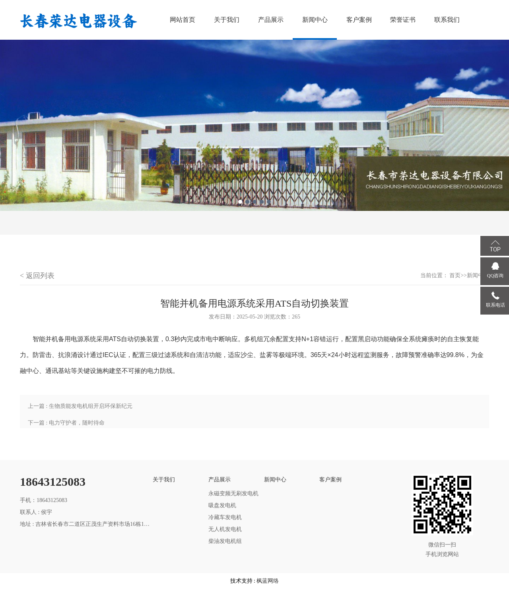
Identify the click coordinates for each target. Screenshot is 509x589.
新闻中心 (315, 19)
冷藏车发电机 (225, 517)
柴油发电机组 (225, 541)
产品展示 (271, 19)
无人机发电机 (225, 529)
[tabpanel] (254, 125)
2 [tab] (247, 202)
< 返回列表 (37, 276)
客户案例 (359, 19)
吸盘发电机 (222, 505)
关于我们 (226, 19)
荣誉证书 (403, 19)
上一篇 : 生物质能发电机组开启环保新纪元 (80, 406)
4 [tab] (262, 202)
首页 (454, 275)
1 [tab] (240, 202)
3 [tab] (254, 202)
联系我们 (447, 19)
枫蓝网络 (267, 581)
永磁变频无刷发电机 (233, 493)
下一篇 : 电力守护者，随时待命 (66, 423)
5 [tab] (269, 202)
